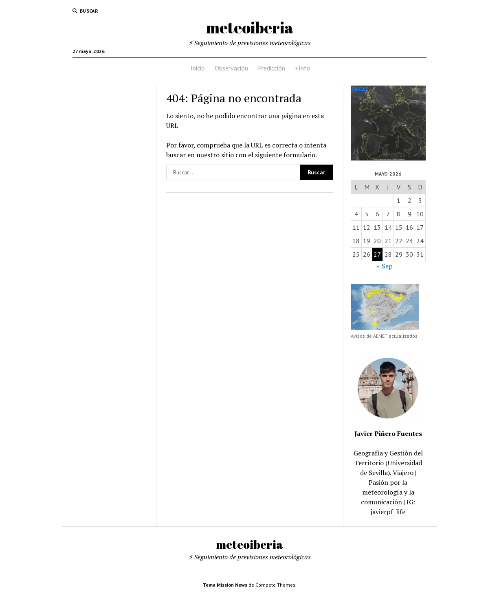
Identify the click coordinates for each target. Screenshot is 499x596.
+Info (302, 68)
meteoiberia (249, 27)
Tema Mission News (225, 585)
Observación (231, 68)
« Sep (385, 266)
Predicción (271, 68)
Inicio (198, 68)
